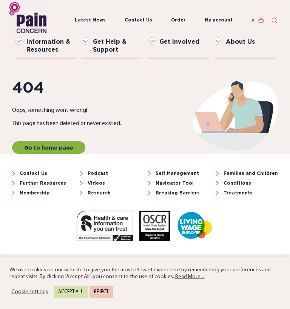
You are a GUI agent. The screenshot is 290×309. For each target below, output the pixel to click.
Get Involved (179, 41)
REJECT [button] (101, 291)
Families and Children (251, 173)
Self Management (177, 173)
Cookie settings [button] (29, 292)
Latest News (90, 19)
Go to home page (48, 147)
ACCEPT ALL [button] (70, 291)
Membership (34, 192)
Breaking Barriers (178, 192)
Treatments (238, 192)
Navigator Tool (175, 183)
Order (178, 19)
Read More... (189, 277)
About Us (240, 41)
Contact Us (138, 19)
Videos (96, 183)
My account (219, 19)
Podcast (98, 173)
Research (99, 192)
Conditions (237, 183)
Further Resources (43, 183)
